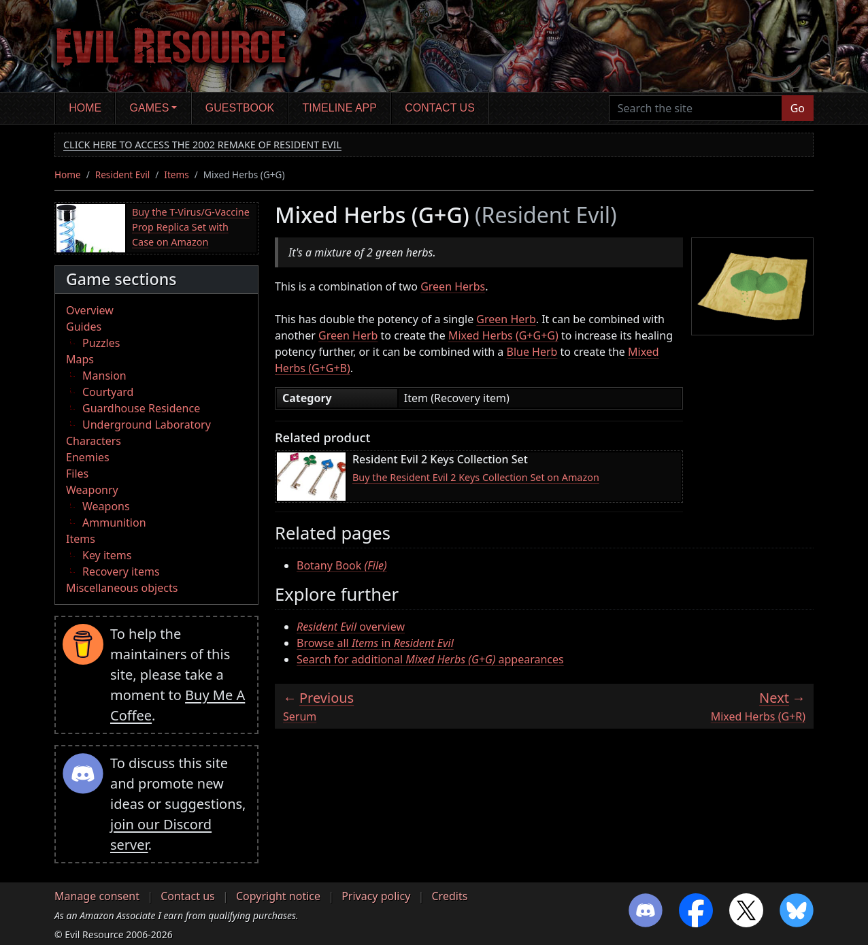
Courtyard (107, 391)
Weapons (106, 506)
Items (176, 174)
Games (149, 108)
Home (85, 108)
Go (797, 108)
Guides (83, 326)
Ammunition (114, 522)
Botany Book (342, 565)
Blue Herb (532, 351)
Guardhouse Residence (141, 408)
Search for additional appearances (430, 659)
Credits (449, 896)
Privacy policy (375, 896)
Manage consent (96, 896)
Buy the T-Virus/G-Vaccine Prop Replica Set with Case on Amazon (191, 226)
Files (77, 473)
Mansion (104, 375)
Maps (80, 359)
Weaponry (92, 489)
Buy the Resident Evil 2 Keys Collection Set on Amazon (475, 477)
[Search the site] (695, 108)
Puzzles (101, 342)
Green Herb (505, 319)
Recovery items (121, 571)
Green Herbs (452, 286)
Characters (93, 440)
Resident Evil (122, 174)
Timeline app (340, 108)
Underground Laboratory (146, 424)
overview (351, 626)
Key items (106, 555)
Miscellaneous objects (122, 587)
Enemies (88, 457)
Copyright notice (278, 896)
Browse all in (375, 642)
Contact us (440, 108)
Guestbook (239, 108)
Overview (90, 310)
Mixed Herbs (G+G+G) (503, 335)
